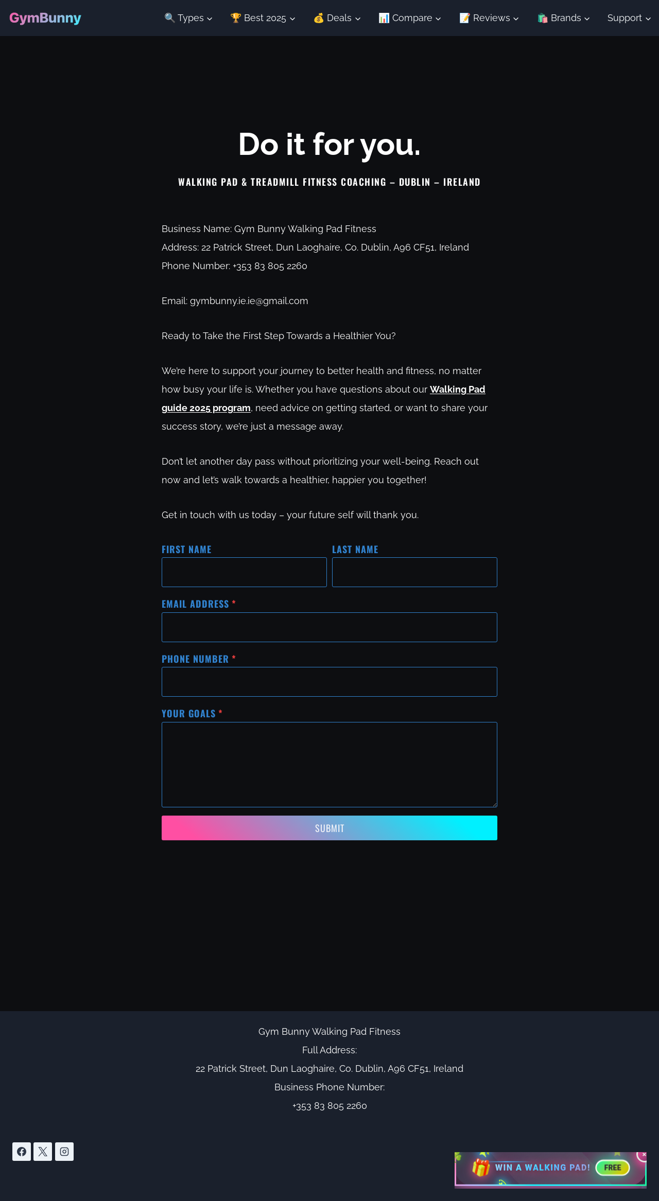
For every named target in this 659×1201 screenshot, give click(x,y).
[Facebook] (21, 1151)
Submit (329, 828)
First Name (187, 549)
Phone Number (199, 658)
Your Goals (192, 713)
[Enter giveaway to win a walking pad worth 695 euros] (551, 1168)
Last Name (355, 549)
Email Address (199, 603)
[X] (42, 1151)
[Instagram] (64, 1151)
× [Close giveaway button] (645, 1154)
